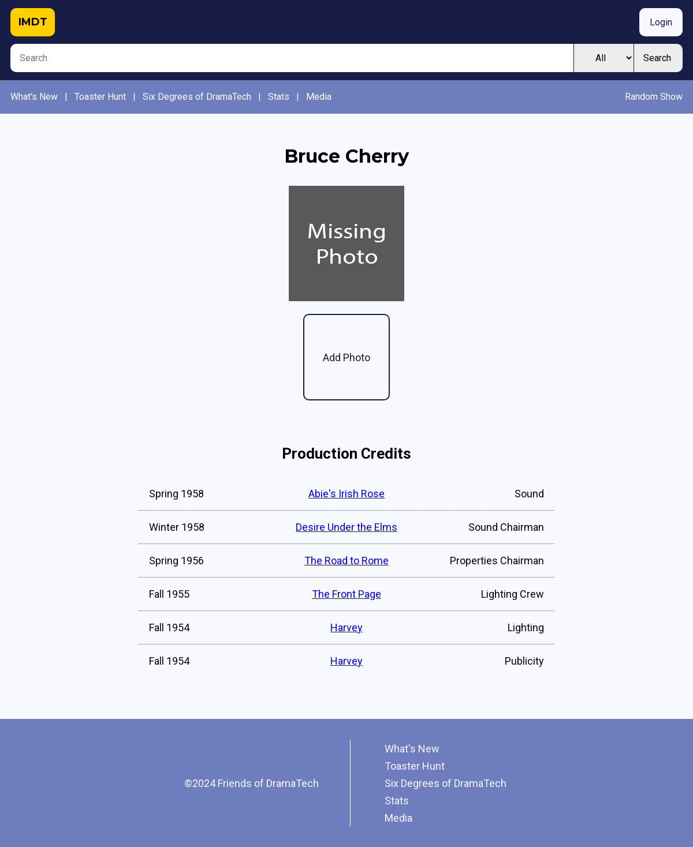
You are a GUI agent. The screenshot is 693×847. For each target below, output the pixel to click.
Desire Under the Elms (346, 527)
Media (318, 96)
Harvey (346, 627)
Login (661, 22)
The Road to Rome (346, 560)
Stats (278, 96)
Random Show (654, 96)
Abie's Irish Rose (346, 494)
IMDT (32, 22)
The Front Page (346, 594)
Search (657, 58)
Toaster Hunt (100, 96)
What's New (34, 96)
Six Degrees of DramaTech (197, 96)
